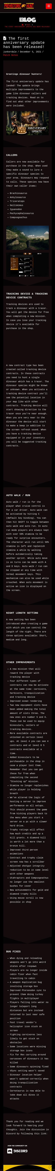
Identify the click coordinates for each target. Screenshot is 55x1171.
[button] (49, 6)
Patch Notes (10, 55)
